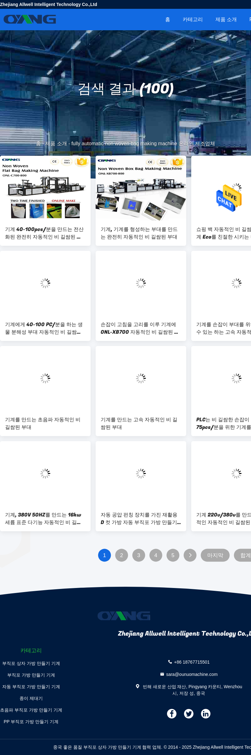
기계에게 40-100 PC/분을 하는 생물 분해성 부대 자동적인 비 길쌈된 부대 (44, 328)
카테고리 (193, 19)
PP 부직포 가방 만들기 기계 (31, 721)
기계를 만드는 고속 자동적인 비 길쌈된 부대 (139, 423)
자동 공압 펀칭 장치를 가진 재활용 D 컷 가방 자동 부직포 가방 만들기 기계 (139, 518)
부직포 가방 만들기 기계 (31, 674)
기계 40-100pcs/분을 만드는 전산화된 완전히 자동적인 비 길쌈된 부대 (44, 233)
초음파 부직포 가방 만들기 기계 (31, 709)
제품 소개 (226, 19)
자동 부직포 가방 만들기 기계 (31, 686)
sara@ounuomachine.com (192, 674)
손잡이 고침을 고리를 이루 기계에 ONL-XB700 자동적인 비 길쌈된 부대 (140, 328)
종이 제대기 (31, 698)
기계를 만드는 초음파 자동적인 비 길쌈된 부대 (43, 423)
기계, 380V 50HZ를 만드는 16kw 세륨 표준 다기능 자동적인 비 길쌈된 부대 (43, 518)
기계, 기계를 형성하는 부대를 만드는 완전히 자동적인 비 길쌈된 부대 (139, 233)
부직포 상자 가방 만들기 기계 (31, 663)
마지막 (215, 555)
